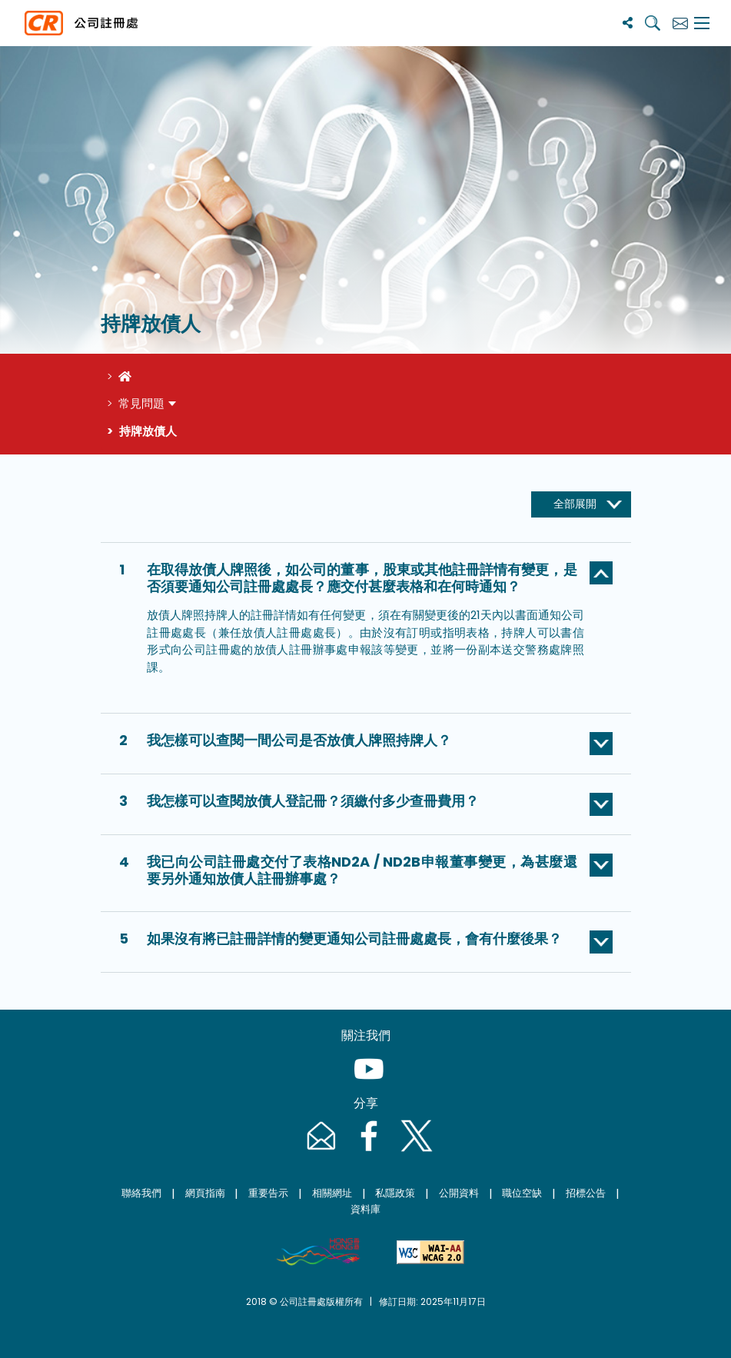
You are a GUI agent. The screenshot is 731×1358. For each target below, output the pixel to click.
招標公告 (586, 1193)
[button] (366, 581)
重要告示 (268, 1193)
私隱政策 (395, 1193)
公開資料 (459, 1193)
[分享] (628, 23)
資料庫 (365, 1209)
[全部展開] (581, 504)
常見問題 (141, 403)
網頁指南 (205, 1193)
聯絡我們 (141, 1193)
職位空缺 (522, 1193)
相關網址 (332, 1193)
